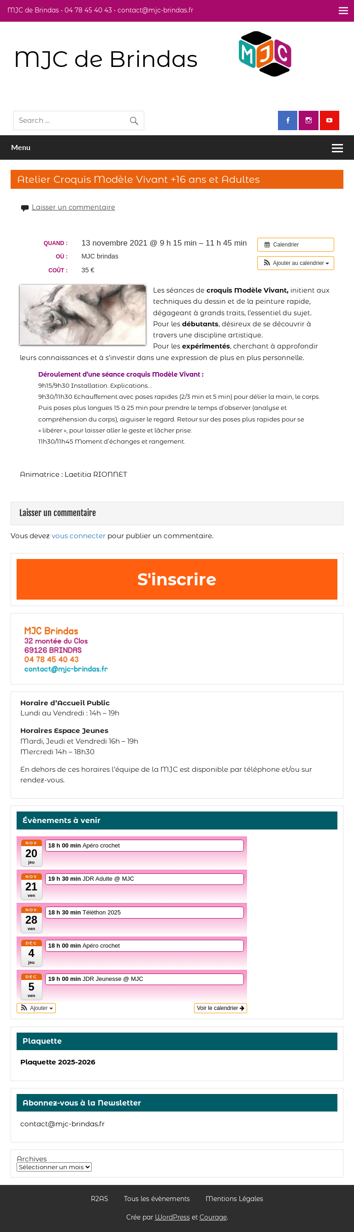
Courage (213, 1217)
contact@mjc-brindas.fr (62, 1123)
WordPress (172, 1217)
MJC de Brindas (105, 58)
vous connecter (79, 535)
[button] (296, 263)
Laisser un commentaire (73, 207)
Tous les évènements (157, 1199)
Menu (20, 147)
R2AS (99, 1199)
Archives (32, 1158)
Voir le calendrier (220, 1008)
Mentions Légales (234, 1199)
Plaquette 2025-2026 (57, 1062)
